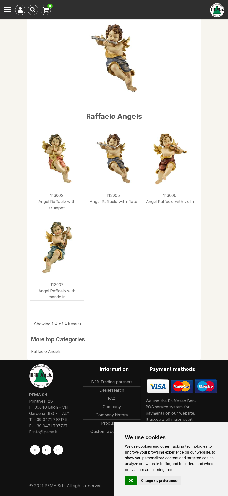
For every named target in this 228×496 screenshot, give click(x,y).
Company (112, 406)
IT (46, 450)
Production (111, 423)
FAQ (111, 398)
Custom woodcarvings (111, 431)
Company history (112, 414)
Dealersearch (111, 390)
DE (35, 450)
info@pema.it (45, 431)
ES (58, 450)
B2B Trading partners (111, 381)
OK (131, 481)
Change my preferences (159, 481)
